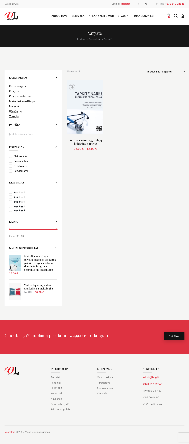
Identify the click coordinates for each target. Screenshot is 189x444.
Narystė (14, 106)
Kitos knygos (17, 86)
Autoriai (55, 377)
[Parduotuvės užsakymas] (165, 71)
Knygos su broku (20, 96)
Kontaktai (56, 393)
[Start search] (175, 15)
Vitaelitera (10, 432)
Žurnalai (14, 116)
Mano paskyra (105, 377)
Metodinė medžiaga (22, 101)
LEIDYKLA (56, 388)
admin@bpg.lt (151, 377)
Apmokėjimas (105, 388)
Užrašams (15, 111)
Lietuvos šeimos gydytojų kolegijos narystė (85, 142)
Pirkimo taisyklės (60, 404)
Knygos (14, 91)
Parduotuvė (94, 39)
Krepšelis (102, 393)
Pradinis (81, 39)
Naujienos (56, 398)
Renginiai (56, 382)
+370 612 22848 (152, 384)
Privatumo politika (61, 409)
